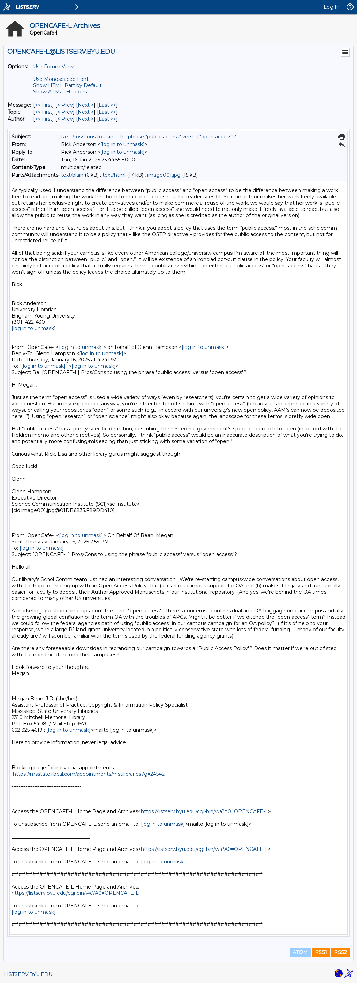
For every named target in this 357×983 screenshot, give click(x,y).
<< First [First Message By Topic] (43, 112)
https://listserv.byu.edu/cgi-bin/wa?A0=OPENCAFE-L (204, 811)
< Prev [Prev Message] (65, 105)
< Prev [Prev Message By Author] (65, 119)
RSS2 (340, 952)
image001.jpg (164, 175)
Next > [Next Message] (86, 105)
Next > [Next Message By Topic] (86, 112)
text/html (114, 175)
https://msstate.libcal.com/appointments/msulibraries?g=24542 (89, 774)
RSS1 (321, 952)
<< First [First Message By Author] (43, 119)
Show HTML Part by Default (67, 85)
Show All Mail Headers (60, 92)
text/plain (72, 175)
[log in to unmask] (122, 144)
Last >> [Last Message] (107, 105)
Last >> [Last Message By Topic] (107, 112)
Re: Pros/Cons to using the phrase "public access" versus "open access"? (148, 137)
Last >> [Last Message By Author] (107, 119)
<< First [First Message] (43, 105)
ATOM (300, 952)
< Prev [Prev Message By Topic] (65, 112)
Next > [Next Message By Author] (86, 119)
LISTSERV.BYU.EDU (28, 974)
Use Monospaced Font (61, 79)
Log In (332, 7)
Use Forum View (53, 66)
